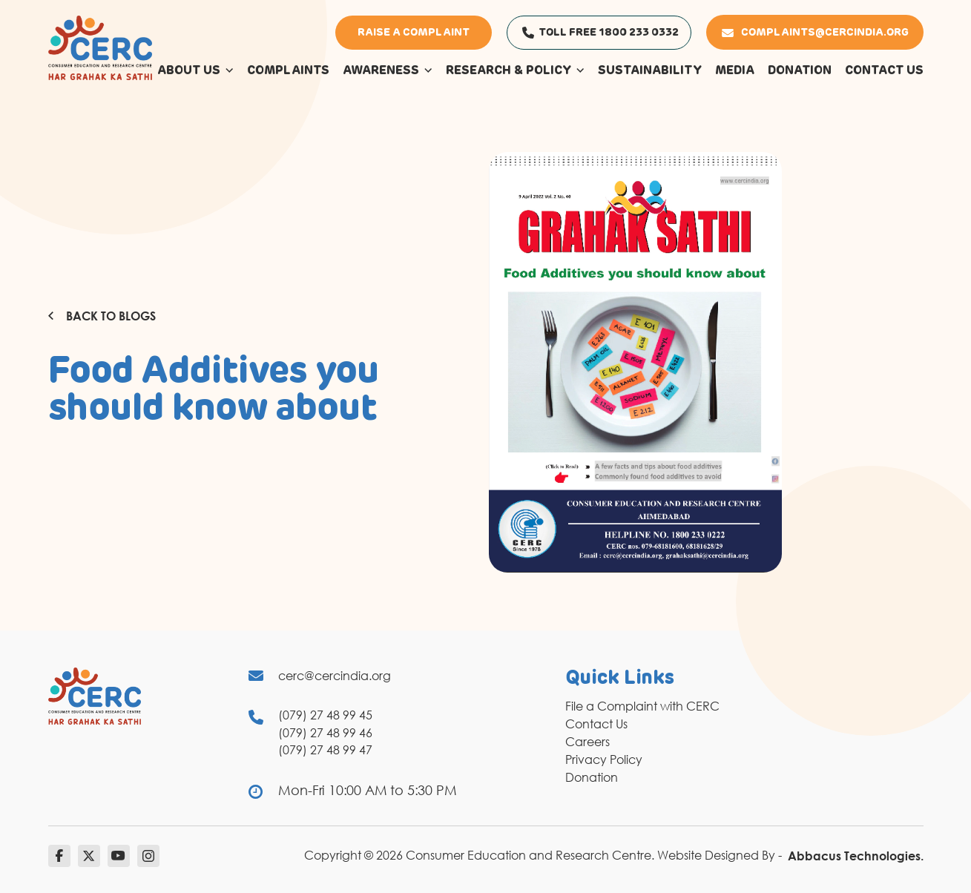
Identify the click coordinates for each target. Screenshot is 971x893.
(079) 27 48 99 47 (325, 749)
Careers (587, 741)
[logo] (100, 46)
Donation (591, 777)
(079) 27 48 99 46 (325, 732)
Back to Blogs (102, 316)
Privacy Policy (603, 759)
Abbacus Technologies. (856, 855)
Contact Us (596, 723)
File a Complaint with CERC (642, 706)
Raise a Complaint (414, 32)
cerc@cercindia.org (334, 675)
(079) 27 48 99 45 (325, 715)
